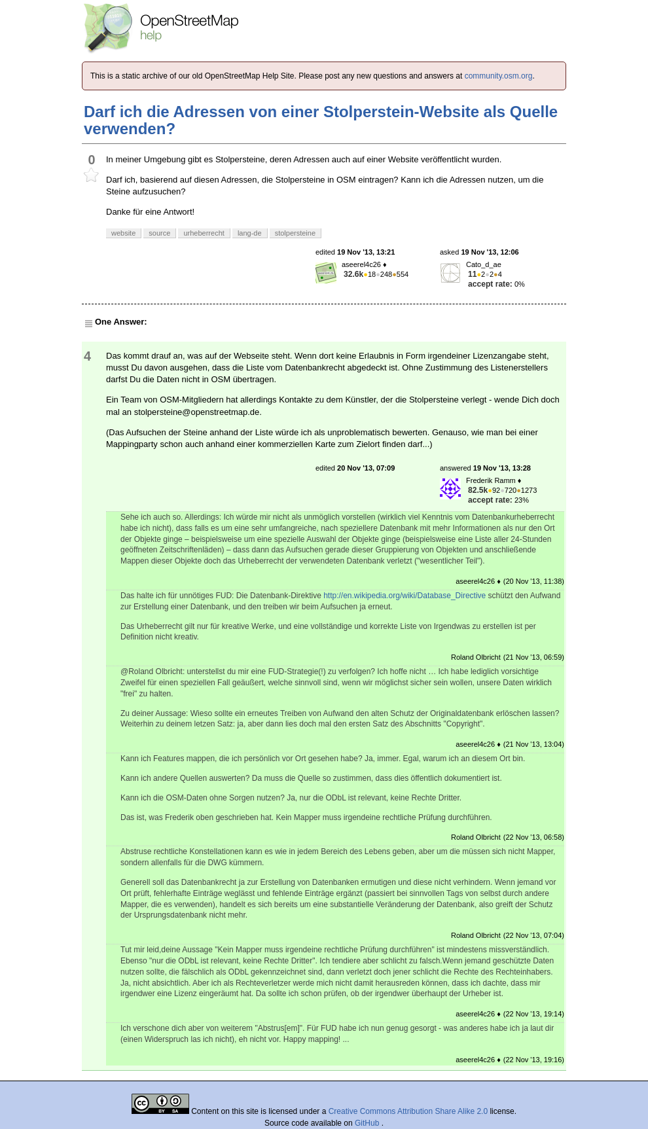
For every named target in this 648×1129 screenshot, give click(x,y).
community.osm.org (499, 76)
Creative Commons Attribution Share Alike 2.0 (408, 1111)
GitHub (368, 1123)
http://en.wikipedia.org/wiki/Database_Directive (404, 595)
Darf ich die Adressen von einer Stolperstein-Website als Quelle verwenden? (321, 120)
